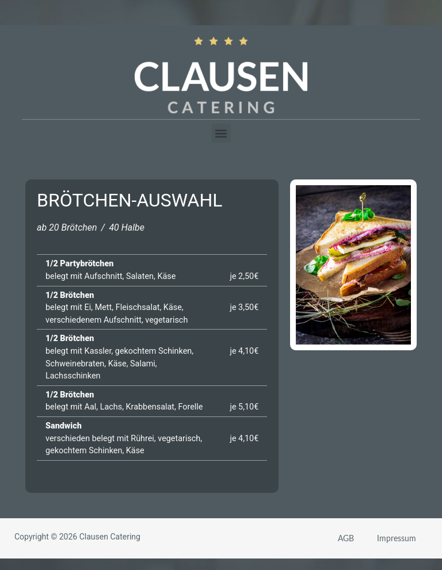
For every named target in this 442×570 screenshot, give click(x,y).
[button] (221, 133)
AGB (346, 538)
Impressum (396, 538)
